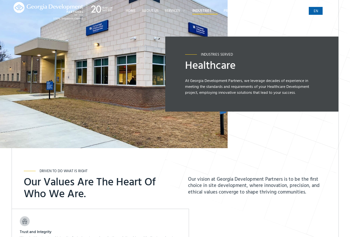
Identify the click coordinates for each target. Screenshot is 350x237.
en (316, 11)
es (330, 11)
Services (175, 11)
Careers (253, 11)
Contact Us (277, 11)
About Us (150, 11)
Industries (205, 11)
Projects (232, 11)
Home (131, 11)
